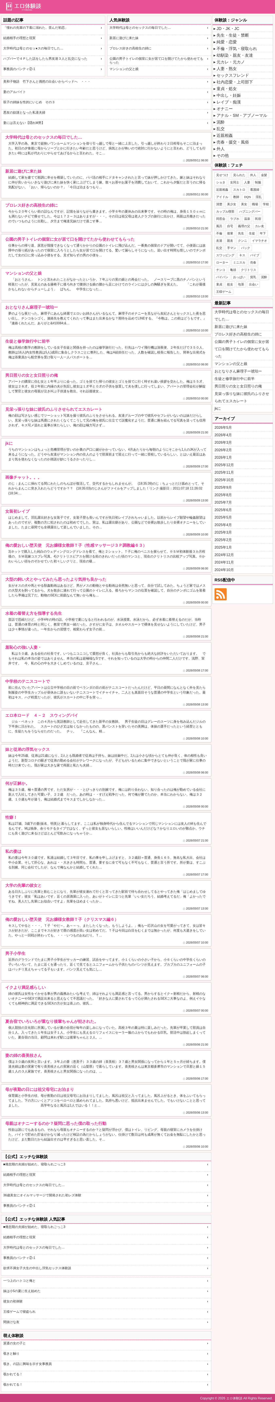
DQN (247, 197)
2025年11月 (224, 472)
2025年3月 (223, 532)
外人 (221, 149)
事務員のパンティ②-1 (19, 69)
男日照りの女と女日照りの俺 (238, 386)
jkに (218, 408)
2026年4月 (223, 435)
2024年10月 (224, 570)
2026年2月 (223, 450)
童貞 (219, 284)
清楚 (219, 204)
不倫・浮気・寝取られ (237, 48)
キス (242, 255)
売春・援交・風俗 (233, 142)
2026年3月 (223, 442)
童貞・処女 (227, 88)
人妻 (247, 182)
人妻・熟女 (227, 68)
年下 (263, 233)
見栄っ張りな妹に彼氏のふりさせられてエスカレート (242, 397)
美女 (244, 204)
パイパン (222, 277)
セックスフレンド (233, 75)
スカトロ (239, 189)
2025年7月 (223, 502)
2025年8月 (223, 495)
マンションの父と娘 (124, 69)
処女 (230, 284)
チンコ (220, 269)
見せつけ (222, 175)
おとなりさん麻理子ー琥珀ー (238, 371)
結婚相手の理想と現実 (19, 38)
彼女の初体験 (13, 1301)
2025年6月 (223, 510)
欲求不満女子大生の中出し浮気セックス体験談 (37, 1268)
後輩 (230, 233)
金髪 (264, 175)
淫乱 (259, 197)
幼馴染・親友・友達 (235, 55)
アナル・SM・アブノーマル (242, 115)
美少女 (231, 204)
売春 (253, 262)
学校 (266, 204)
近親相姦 (225, 135)
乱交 (221, 129)
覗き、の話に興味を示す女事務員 (27, 1364)
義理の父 (244, 226)
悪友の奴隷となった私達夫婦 (24, 112)
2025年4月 (223, 525)
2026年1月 (223, 457)
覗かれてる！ (13, 1374)
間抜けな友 (11, 1322)
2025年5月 (223, 517)
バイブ (254, 255)
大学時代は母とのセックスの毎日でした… (140, 27)
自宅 (230, 226)
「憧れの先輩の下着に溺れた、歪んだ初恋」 (35, 27)
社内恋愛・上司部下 (235, 82)
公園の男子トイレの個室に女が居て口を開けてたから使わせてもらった (156, 60)
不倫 (219, 233)
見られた (239, 175)
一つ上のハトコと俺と (19, 1280)
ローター (222, 262)
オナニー (225, 108)
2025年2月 (223, 540)
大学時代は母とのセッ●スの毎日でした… (33, 48)
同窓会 (220, 218)
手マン (231, 248)
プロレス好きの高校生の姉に (130, 48)
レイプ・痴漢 (229, 102)
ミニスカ (239, 262)
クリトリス (248, 269)
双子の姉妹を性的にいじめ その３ (29, 102)
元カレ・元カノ (231, 62)
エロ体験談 (234, 1398)
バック (245, 248)
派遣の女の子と (14, 1343)
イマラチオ (259, 240)
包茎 (241, 284)
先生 (241, 233)
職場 (255, 204)
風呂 (219, 226)
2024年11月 (224, 562)
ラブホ (234, 218)
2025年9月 (223, 487)
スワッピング (225, 255)
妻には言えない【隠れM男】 (24, 122)
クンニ (242, 240)
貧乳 (253, 277)
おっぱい (239, 277)
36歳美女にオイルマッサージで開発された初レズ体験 (42, 1195)
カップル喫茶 (225, 211)
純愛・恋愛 (227, 42)
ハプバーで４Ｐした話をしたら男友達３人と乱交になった (45, 58)
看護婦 (254, 189)
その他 (223, 155)
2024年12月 (224, 555)
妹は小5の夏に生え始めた (22, 1291)
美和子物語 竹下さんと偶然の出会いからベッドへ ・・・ (47, 81)
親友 (230, 240)
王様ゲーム (223, 291)
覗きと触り (11, 1353)
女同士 (234, 182)
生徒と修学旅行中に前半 (235, 379)
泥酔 (221, 122)
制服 (258, 182)
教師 (236, 197)
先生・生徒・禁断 (233, 35)
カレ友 (259, 226)
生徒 (252, 233)
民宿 (258, 218)
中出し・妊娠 (229, 95)
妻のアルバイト (14, 92)
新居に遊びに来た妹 (124, 38)
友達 (219, 240)
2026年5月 (223, 427)
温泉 (247, 218)
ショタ (220, 182)
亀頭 (233, 269)
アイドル (222, 197)
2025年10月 (224, 480)
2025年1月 (223, 547)
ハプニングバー (249, 211)
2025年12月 (224, 465)
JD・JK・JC (228, 28)
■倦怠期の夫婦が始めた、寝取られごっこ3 (34, 1164)
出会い (253, 284)
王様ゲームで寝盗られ (19, 1311)
